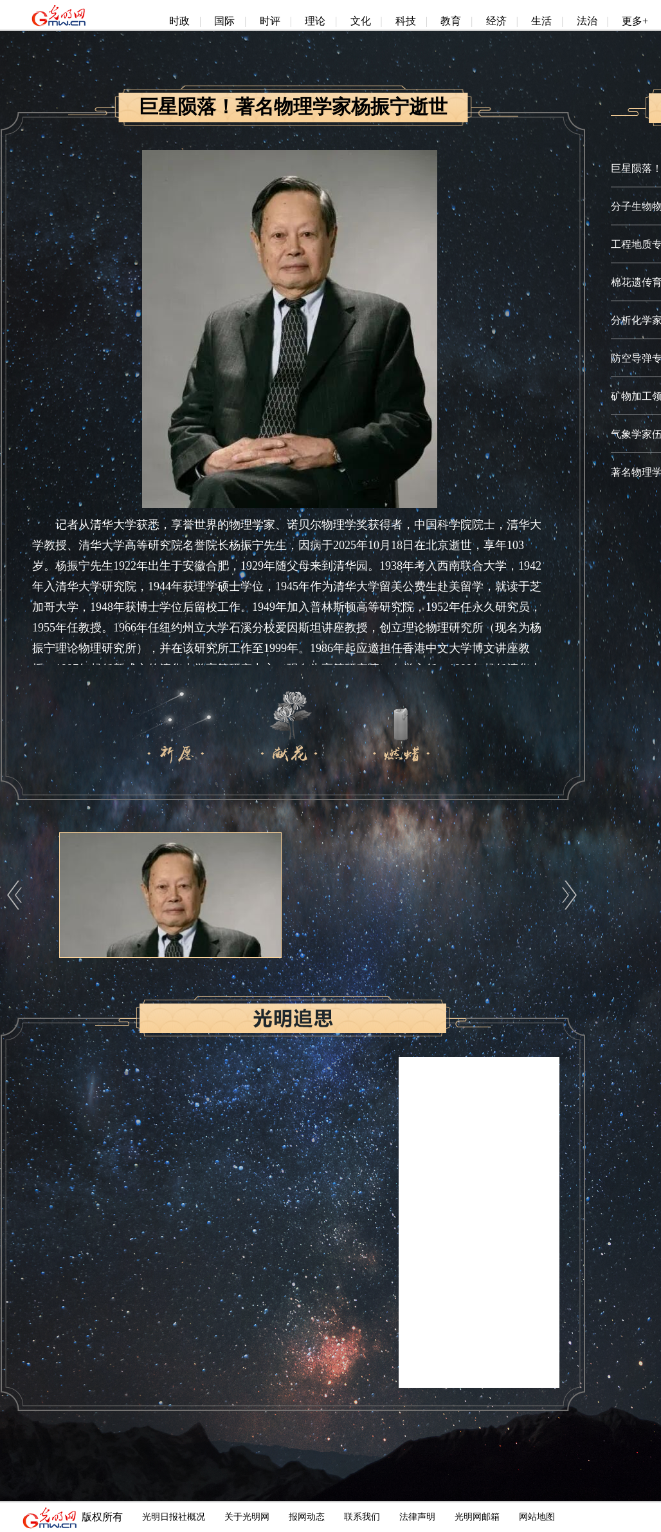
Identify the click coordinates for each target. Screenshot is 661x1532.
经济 (496, 20)
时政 (179, 20)
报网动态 (307, 1517)
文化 (360, 20)
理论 (315, 20)
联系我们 (362, 1517)
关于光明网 (246, 1517)
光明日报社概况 (173, 1517)
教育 (450, 20)
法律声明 (417, 1517)
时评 (270, 20)
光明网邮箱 (477, 1517)
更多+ (635, 20)
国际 (224, 20)
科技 (405, 20)
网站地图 (537, 1517)
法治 (587, 20)
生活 (541, 20)
